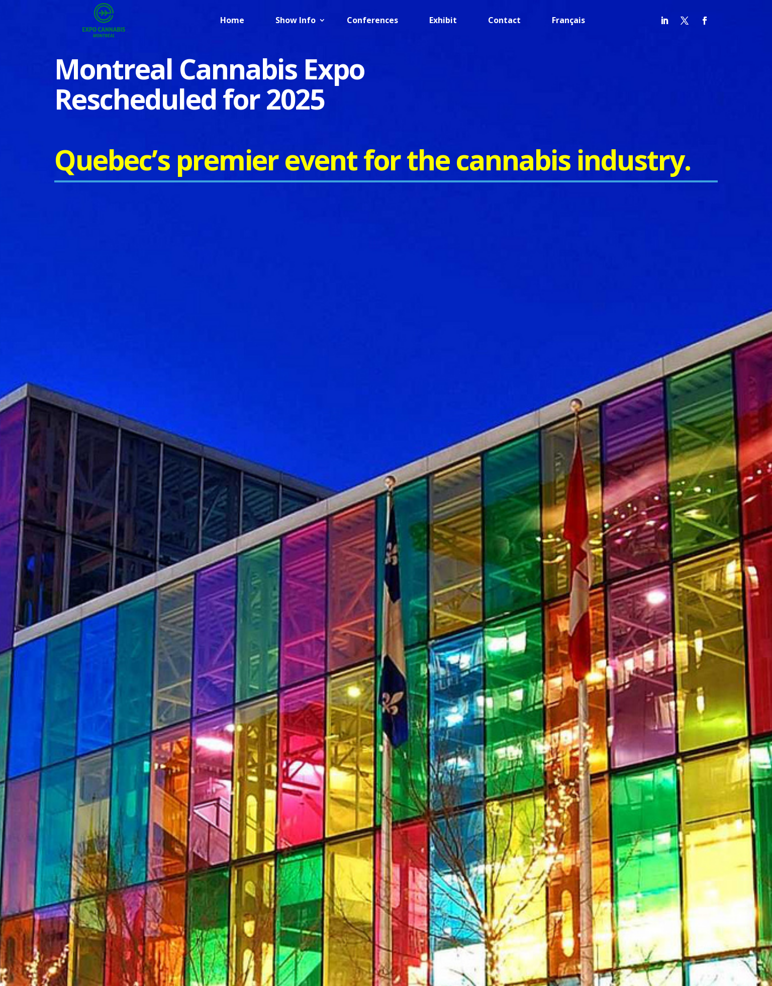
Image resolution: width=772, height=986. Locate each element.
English (547, 874)
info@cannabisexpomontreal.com (138, 642)
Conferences (372, 21)
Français (568, 21)
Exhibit (443, 21)
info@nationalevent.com (121, 678)
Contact (504, 21)
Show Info (295, 21)
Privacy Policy (534, 613)
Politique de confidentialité (555, 630)
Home (232, 21)
